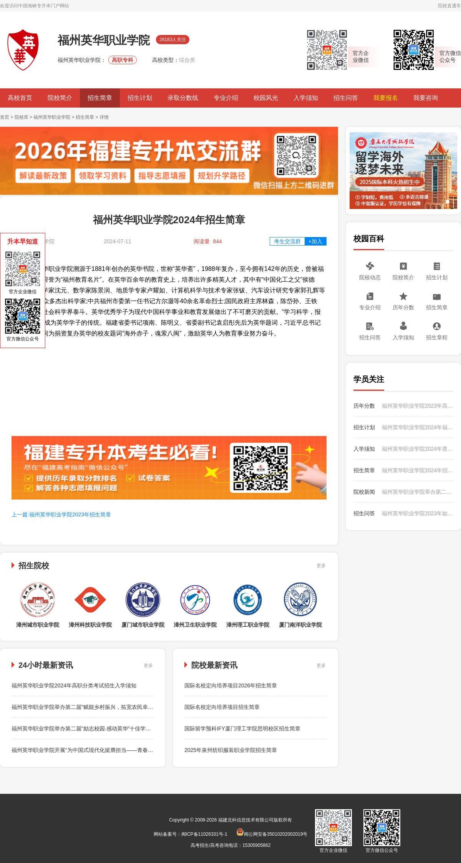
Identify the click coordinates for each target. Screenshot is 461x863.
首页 (4, 117)
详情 (104, 117)
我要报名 (385, 98)
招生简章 (100, 98)
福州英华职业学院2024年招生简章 (417, 470)
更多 (321, 565)
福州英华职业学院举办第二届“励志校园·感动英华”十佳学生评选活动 (92, 728)
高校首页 (20, 98)
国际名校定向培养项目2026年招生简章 (230, 685)
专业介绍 (226, 98)
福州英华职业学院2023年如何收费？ (417, 513)
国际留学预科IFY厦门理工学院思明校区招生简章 (242, 728)
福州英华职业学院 (51, 117)
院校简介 (60, 98)
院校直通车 (449, 5)
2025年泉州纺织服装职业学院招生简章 (230, 750)
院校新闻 (364, 492)
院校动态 (370, 277)
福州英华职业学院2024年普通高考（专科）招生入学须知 (417, 449)
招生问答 (345, 98)
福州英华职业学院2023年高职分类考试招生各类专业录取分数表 (417, 406)
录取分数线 (182, 98)
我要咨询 (425, 98)
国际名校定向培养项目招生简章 (222, 707)
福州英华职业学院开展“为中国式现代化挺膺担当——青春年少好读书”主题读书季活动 (113, 750)
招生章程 (437, 337)
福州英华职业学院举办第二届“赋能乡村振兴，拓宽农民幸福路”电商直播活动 (102, 707)
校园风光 (266, 98)
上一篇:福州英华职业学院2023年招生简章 (61, 514)
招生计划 (140, 98)
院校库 (21, 117)
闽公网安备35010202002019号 (271, 834)
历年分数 (403, 307)
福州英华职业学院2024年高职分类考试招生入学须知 (74, 685)
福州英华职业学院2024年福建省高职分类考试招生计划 (417, 427)
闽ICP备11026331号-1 (204, 834)
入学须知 (306, 98)
